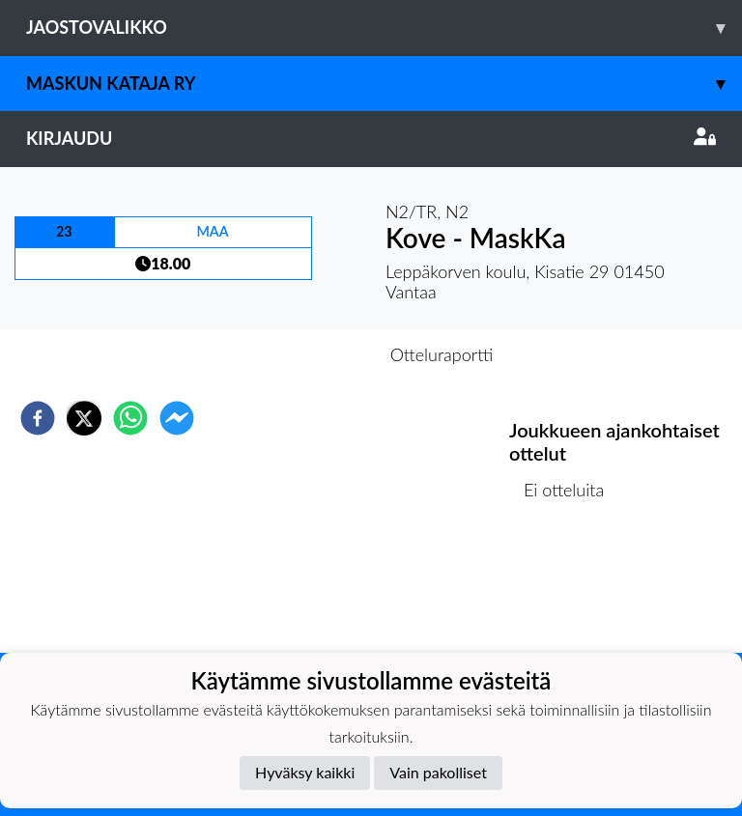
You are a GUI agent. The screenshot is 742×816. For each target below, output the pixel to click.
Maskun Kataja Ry (384, 83)
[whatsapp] (130, 418)
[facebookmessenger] (176, 418)
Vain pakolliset (438, 772)
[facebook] (37, 418)
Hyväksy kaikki (305, 772)
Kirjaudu (371, 138)
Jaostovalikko (384, 27)
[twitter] (84, 418)
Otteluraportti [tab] (442, 354)
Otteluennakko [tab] (304, 354)
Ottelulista (571, 587)
